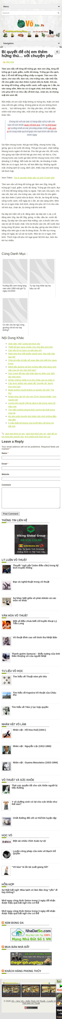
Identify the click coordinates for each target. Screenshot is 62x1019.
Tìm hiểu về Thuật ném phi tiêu (30, 680)
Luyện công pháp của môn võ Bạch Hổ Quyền (34, 856)
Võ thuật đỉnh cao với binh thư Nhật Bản (35, 641)
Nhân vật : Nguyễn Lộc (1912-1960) (32, 750)
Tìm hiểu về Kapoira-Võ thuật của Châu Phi (34, 697)
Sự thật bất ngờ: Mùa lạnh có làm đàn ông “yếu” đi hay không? (30, 895)
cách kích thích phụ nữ (36, 434)
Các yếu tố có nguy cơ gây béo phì (25, 350)
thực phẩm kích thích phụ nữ (37, 437)
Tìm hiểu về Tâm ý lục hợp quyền (30, 711)
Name (5, 453)
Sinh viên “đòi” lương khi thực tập (24, 343)
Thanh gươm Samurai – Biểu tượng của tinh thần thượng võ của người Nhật (36, 658)
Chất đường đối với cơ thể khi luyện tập (34, 822)
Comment (6, 485)
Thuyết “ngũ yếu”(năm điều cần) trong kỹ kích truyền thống (35, 570)
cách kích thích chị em (15, 434)
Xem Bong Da (14, 926)
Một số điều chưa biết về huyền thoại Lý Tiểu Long (35, 626)
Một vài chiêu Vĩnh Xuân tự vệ (29, 845)
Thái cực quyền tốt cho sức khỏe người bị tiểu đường (34, 790)
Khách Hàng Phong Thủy (23, 975)
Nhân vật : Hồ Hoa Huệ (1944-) (29, 733)
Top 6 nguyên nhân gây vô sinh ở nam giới (34, 177)
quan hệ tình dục (32, 125)
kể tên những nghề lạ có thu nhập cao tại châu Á (31, 380)
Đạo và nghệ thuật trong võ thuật (31, 585)
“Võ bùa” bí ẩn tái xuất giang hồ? (30, 871)
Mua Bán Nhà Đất (17, 951)
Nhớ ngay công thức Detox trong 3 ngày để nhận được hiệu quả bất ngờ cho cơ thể (28, 905)
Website (5, 474)
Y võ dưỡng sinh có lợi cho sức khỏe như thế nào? (34, 806)
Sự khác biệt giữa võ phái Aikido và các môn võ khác (34, 603)
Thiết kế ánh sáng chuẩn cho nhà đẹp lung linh (30, 347)
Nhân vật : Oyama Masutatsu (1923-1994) (35, 766)
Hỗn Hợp (10, 62)
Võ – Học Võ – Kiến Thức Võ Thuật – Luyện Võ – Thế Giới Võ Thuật (34, 1006)
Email (5, 464)
